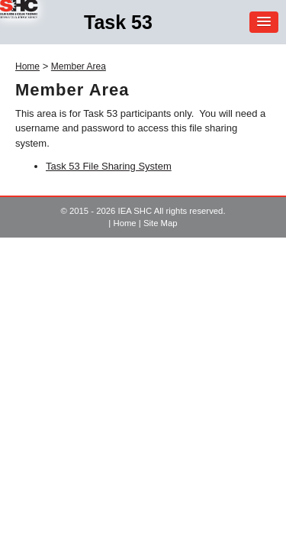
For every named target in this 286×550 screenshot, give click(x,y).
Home (27, 66)
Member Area (78, 66)
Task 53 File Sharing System (109, 166)
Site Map (160, 223)
